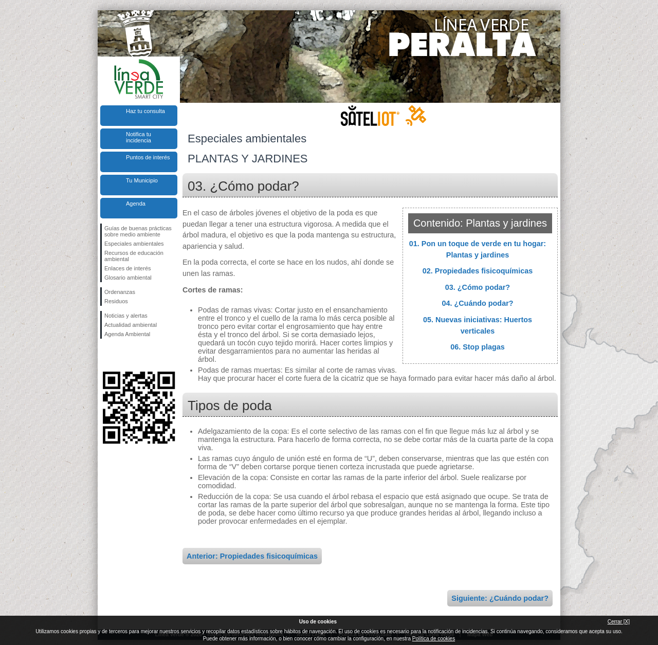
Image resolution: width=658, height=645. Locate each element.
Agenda (135, 203)
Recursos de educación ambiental (133, 256)
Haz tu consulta (145, 111)
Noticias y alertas (126, 315)
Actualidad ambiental (130, 325)
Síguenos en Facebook (106, 355)
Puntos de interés (148, 157)
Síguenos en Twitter (123, 355)
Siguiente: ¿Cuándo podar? (500, 598)
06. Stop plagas (477, 347)
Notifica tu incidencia (138, 137)
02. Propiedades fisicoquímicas (478, 271)
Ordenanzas (119, 292)
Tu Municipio (142, 180)
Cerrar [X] (619, 621)
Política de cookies (433, 638)
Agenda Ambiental (127, 334)
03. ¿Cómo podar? (477, 287)
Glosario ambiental (128, 277)
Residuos (116, 301)
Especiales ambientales (134, 244)
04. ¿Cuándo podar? (477, 303)
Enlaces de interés (127, 268)
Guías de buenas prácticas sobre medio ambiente (138, 231)
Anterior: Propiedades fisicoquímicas (252, 556)
